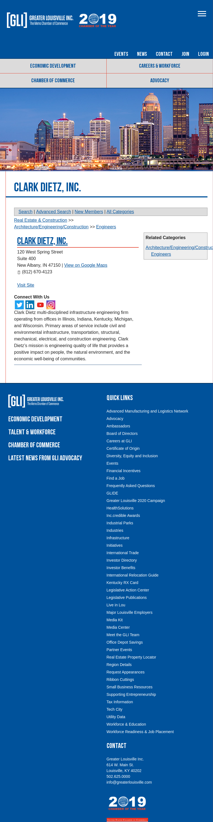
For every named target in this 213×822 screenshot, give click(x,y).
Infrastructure (118, 538)
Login (203, 54)
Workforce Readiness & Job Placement (140, 732)
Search (26, 211)
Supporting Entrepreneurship (131, 694)
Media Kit (115, 620)
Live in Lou (116, 605)
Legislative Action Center (128, 590)
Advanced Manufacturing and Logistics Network (147, 411)
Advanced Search (53, 211)
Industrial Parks (120, 523)
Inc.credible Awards (123, 515)
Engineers (161, 254)
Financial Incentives (124, 471)
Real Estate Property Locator (131, 657)
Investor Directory (122, 560)
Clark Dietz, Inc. (42, 241)
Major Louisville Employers (130, 612)
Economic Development (53, 66)
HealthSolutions (120, 508)
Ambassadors (118, 426)
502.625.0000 (118, 776)
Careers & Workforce (159, 66)
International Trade (123, 553)
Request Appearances (126, 672)
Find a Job (116, 478)
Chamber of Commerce (53, 80)
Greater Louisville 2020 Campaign (136, 500)
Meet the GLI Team (123, 635)
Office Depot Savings (125, 642)
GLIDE (112, 493)
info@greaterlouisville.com (129, 782)
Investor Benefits (121, 567)
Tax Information (120, 702)
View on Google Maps (85, 265)
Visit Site (25, 285)
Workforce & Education (126, 724)
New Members (89, 211)
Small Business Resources (130, 687)
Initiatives (115, 545)
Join (185, 54)
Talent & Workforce (32, 432)
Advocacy (159, 80)
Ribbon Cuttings (120, 679)
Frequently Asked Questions (131, 485)
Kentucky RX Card (122, 582)
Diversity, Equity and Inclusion (132, 456)
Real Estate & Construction (40, 220)
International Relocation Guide (133, 575)
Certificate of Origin (123, 448)
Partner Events (119, 649)
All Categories (120, 211)
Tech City (115, 709)
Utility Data (116, 717)
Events (121, 54)
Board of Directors (122, 433)
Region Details (119, 664)
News (142, 54)
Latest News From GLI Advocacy (45, 458)
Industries (115, 530)
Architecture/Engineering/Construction (51, 226)
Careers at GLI (119, 441)
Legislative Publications (127, 597)
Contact (164, 54)
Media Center (118, 627)
